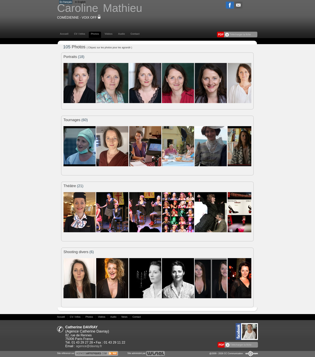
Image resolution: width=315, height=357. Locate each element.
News (124, 316)
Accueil (64, 33)
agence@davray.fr (89, 346)
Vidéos (108, 33)
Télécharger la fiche (238, 34)
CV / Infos (79, 33)
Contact (135, 33)
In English (80, 2)
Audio (121, 33)
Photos (95, 33)
